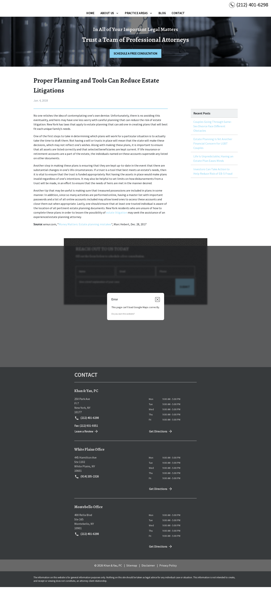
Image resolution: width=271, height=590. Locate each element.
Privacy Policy (168, 568)
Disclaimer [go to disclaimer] (148, 568)
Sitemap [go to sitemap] (131, 568)
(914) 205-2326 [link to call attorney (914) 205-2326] (87, 479)
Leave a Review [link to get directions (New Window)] (86, 434)
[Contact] (178, 16)
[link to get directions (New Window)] (108, 408)
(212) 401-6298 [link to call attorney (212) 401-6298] (87, 421)
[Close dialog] (157, 302)
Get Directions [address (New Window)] (161, 434)
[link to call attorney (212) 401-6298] (248, 6)
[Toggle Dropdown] (117, 16)
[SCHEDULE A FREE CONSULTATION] (135, 56)
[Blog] (162, 16)
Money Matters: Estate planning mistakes (85, 227)
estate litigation (116, 215)
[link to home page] (26, 6)
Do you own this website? (123, 316)
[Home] (90, 16)
